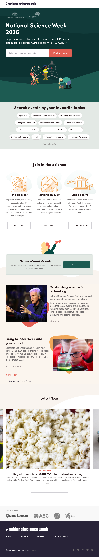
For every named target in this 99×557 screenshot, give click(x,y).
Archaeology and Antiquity (44, 115)
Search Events (19, 225)
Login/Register (60, 536)
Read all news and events (49, 496)
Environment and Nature (50, 123)
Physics (36, 137)
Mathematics (75, 130)
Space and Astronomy (78, 137)
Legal (34, 550)
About (9, 536)
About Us (54, 321)
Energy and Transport (26, 123)
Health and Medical (74, 123)
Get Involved (49, 225)
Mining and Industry (19, 137)
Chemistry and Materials (70, 115)
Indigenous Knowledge (27, 130)
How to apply (76, 265)
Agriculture (23, 115)
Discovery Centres (80, 225)
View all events (49, 144)
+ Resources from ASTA (18, 381)
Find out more (13, 366)
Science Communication (54, 137)
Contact (41, 536)
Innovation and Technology (53, 130)
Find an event (60, 53)
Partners (24, 536)
